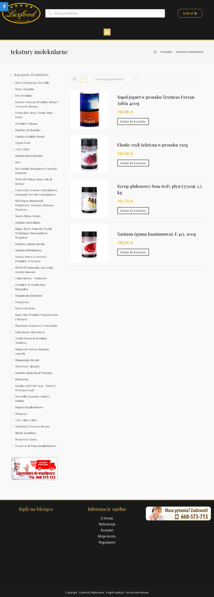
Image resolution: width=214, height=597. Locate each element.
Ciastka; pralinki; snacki (30, 136)
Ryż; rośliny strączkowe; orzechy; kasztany (36, 171)
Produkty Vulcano (26, 123)
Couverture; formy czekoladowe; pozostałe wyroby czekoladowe (36, 192)
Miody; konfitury (26, 433)
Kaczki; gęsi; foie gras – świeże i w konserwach (35, 388)
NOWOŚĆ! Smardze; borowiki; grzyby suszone (34, 270)
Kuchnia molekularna (28, 250)
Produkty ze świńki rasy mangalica (30, 287)
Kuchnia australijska (27, 222)
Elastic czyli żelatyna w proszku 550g (152, 145)
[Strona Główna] (155, 52)
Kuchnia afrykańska (27, 130)
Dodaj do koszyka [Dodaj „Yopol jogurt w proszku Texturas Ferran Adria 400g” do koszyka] (133, 121)
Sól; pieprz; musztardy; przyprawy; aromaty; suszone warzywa (34, 205)
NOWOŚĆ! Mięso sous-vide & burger (33, 181)
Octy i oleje (22, 149)
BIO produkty (24, 95)
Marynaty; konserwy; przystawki (36, 325)
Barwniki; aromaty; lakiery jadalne (32, 398)
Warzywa (21, 413)
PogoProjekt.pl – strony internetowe (127, 592)
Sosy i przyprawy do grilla (32, 82)
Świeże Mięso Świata (28, 216)
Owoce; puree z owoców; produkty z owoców (31, 259)
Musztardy (22, 379)
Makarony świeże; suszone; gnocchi (32, 351)
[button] (107, 32)
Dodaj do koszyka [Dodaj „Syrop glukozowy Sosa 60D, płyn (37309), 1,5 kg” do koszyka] (133, 210)
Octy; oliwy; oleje (26, 420)
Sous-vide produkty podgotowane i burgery (36, 317)
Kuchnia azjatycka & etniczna (33, 372)
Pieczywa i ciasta (26, 439)
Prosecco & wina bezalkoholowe (36, 446)
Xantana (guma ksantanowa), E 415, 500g (156, 234)
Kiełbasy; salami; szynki (30, 244)
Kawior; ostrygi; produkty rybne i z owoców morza (36, 104)
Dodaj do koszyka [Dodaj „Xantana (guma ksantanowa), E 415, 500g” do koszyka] (133, 252)
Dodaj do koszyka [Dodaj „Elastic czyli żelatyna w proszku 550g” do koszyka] (133, 163)
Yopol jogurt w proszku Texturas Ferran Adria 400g (155, 100)
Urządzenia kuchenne (28, 295)
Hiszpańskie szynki (27, 360)
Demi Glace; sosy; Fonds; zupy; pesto (34, 115)
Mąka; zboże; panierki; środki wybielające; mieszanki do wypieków (33, 233)
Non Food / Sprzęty (27, 366)
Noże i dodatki (24, 89)
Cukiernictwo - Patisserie (31, 278)
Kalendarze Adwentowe (30, 332)
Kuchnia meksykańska (29, 155)
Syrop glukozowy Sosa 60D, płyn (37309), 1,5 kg (159, 189)
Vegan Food (22, 142)
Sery (18, 162)
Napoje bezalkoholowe (29, 407)
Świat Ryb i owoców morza (32, 426)
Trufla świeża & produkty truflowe (31, 340)
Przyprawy (22, 302)
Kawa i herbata (25, 308)
